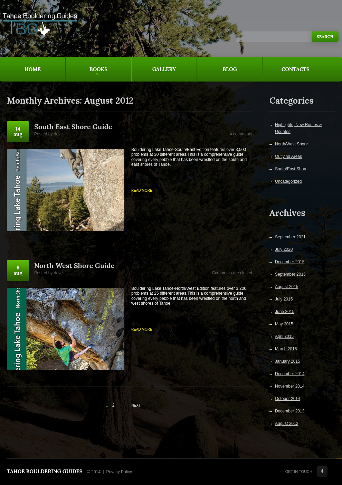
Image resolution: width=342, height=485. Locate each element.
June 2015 (284, 311)
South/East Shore (291, 169)
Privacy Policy (119, 471)
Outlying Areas (288, 156)
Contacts (296, 69)
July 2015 (284, 299)
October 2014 (287, 398)
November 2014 (289, 386)
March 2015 (286, 348)
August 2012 (286, 423)
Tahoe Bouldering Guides (45, 471)
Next (136, 405)
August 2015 (286, 286)
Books (86, 74)
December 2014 (289, 373)
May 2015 (284, 324)
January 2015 (287, 361)
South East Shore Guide (73, 126)
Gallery (164, 69)
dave (58, 134)
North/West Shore (291, 144)
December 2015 (289, 261)
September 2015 (290, 274)
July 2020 (284, 249)
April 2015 (284, 336)
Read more (141, 190)
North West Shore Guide (74, 265)
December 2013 (289, 411)
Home (33, 69)
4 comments (241, 134)
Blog (229, 69)
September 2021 (290, 237)
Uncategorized (288, 181)
